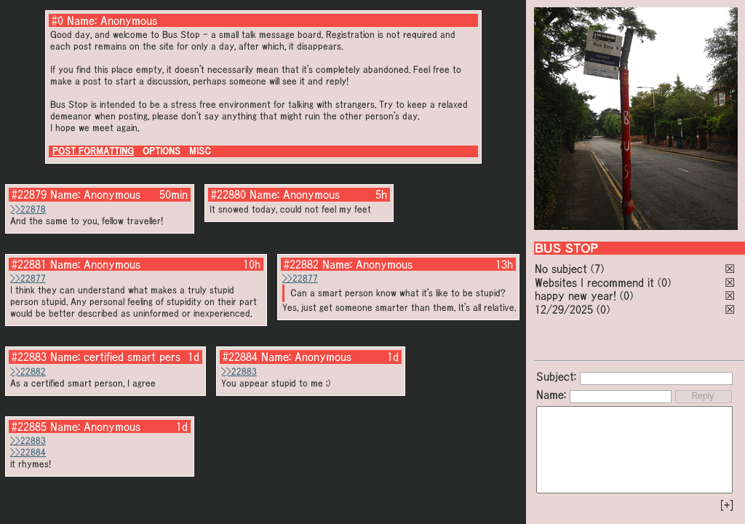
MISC (200, 151)
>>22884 (28, 452)
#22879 (29, 194)
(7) (597, 268)
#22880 (228, 194)
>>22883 (239, 371)
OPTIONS (161, 151)
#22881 (29, 264)
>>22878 (28, 209)
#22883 (29, 356)
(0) (664, 282)
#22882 (301, 264)
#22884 (240, 356)
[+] (726, 505)
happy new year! (575, 295)
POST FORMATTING (93, 151)
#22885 (29, 426)
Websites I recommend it (594, 282)
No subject (563, 268)
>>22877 (28, 278)
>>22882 (28, 371)
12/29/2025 (564, 309)
